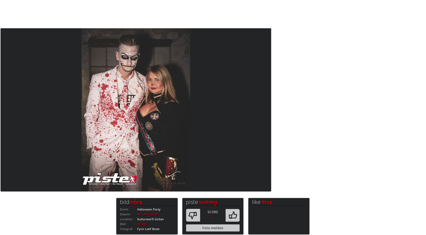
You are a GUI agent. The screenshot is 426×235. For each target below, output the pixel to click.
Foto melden (212, 227)
